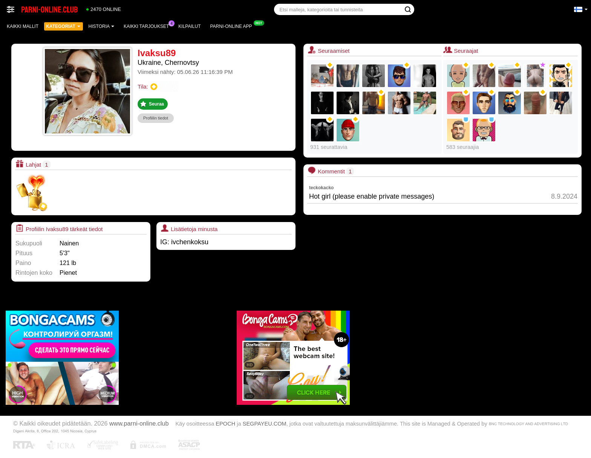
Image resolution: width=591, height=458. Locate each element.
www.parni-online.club (138, 423)
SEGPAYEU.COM (264, 424)
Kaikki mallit (22, 26)
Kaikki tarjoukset (148, 25)
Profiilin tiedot (155, 118)
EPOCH (225, 424)
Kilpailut (189, 26)
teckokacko (321, 187)
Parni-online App (233, 25)
